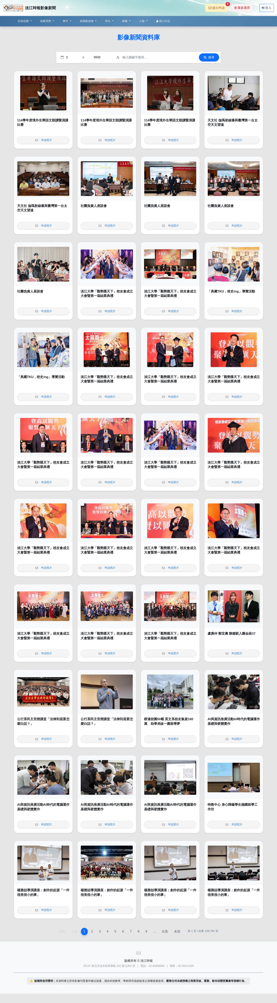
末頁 (177, 931)
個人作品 (163, 21)
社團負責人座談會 (94, 206)
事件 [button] (66, 21)
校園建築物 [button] (87, 21)
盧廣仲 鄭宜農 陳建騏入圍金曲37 (231, 633)
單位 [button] (108, 21)
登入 (266, 7)
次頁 (165, 931)
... (154, 931)
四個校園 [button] (23, 21)
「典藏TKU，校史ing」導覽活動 (231, 291)
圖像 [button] (125, 21)
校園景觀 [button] (46, 21)
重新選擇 (242, 7)
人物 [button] (142, 21)
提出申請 (218, 6)
